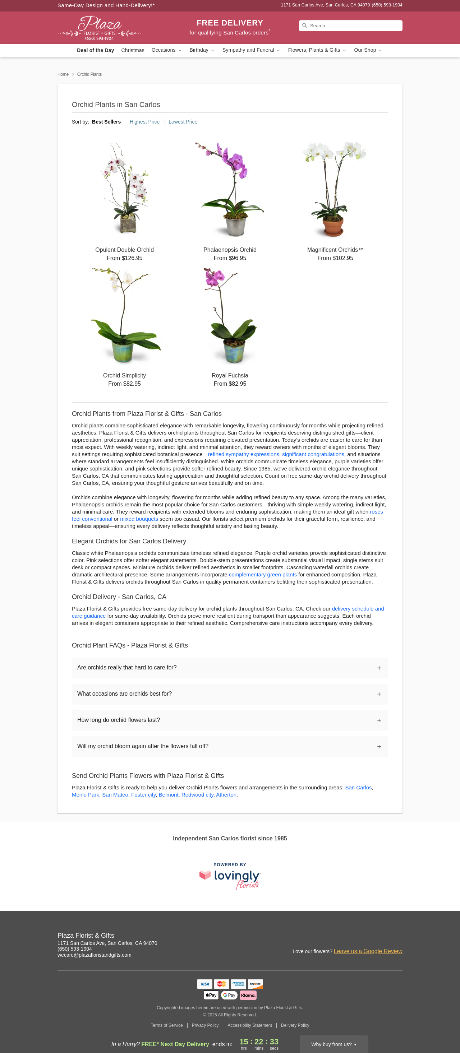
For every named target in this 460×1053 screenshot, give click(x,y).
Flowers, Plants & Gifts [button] (317, 50)
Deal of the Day (95, 50)
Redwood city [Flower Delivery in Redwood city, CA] (197, 795)
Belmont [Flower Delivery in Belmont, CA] (169, 795)
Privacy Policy (205, 1025)
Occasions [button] (167, 50)
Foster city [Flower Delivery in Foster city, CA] (143, 795)
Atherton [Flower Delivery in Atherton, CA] (226, 795)
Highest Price (145, 122)
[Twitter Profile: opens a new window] (397, 937)
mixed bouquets (139, 519)
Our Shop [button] (368, 50)
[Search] (350, 25)
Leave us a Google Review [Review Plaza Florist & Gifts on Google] (368, 951)
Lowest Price (183, 122)
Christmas (132, 50)
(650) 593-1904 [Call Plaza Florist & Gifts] (75, 949)
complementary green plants (263, 574)
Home (63, 74)
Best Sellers (106, 122)
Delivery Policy (295, 1025)
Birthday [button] (203, 50)
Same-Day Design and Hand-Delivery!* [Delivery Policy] (106, 5)
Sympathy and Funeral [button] (251, 50)
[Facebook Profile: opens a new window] (350, 937)
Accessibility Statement (249, 1025)
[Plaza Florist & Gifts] (109, 27)
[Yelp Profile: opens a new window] (382, 937)
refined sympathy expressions (243, 454)
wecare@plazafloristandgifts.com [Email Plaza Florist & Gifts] (95, 955)
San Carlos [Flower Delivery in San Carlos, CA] (358, 787)
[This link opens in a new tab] (230, 876)
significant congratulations (313, 454)
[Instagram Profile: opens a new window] (334, 937)
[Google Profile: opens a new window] (366, 937)
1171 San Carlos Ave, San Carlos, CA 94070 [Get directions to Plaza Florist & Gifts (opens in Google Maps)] (107, 943)
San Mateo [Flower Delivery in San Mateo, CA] (115, 795)
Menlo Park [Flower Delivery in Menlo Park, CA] (85, 795)
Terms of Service (167, 1025)
